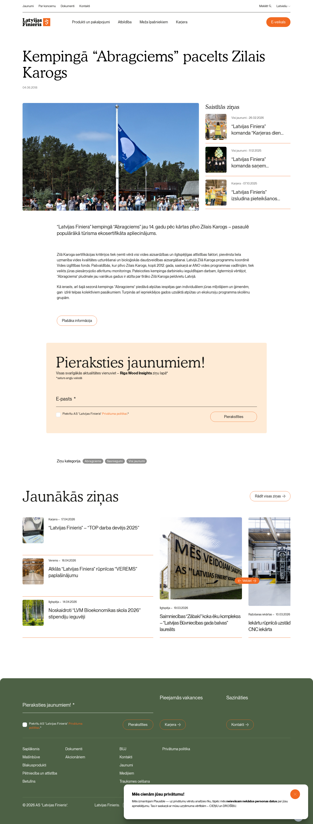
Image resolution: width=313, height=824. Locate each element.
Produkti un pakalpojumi (91, 22)
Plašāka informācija (77, 320)
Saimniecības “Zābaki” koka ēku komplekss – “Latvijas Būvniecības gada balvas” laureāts (200, 622)
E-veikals (278, 22)
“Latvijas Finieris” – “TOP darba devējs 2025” (95, 528)
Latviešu (283, 6)
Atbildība (125, 22)
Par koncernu (47, 6)
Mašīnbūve (31, 757)
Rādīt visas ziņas (270, 496)
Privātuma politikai (114, 414)
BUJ (123, 749)
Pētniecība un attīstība (40, 773)
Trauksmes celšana (135, 781)
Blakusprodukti (34, 765)
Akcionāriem (75, 757)
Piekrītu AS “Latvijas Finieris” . (96, 414)
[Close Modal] (295, 794)
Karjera (181, 22)
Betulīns (29, 781)
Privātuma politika (176, 749)
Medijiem (127, 773)
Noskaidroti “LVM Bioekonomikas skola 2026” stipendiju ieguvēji (95, 613)
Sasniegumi (115, 461)
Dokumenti (67, 6)
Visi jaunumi (136, 461)
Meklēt (265, 6)
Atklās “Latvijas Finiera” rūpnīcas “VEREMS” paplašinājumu (94, 572)
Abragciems (93, 461)
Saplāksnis (31, 749)
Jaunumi (28, 6)
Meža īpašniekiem (154, 22)
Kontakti (84, 6)
